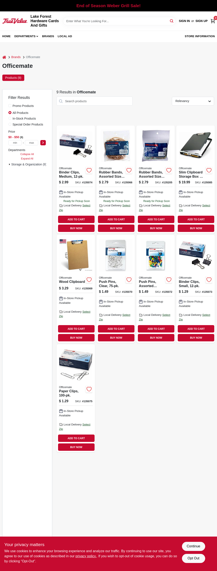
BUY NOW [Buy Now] (76, 228)
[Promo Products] (9, 105)
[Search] (172, 20)
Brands (48, 36)
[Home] (4, 57)
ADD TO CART (76, 219)
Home (6, 36)
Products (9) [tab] (13, 77)
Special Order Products (28, 124)
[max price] (31, 142)
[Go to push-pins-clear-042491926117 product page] (115, 289)
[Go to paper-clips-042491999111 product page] (76, 398)
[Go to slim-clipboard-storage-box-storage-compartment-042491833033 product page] (195, 179)
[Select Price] (43, 142)
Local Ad (65, 36)
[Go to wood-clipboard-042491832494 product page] (76, 289)
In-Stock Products (24, 118)
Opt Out (193, 558)
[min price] (15, 142)
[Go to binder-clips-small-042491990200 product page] (195, 289)
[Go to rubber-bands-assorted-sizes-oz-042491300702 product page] (115, 179)
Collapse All (27, 154)
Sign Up (201, 21)
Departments (24, 36)
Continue (193, 546)
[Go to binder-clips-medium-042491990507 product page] (76, 179)
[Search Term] (119, 21)
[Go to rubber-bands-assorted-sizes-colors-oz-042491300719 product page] (155, 179)
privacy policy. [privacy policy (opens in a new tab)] (86, 556)
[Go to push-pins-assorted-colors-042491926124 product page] (155, 289)
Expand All (27, 158)
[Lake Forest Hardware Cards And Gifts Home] (15, 20)
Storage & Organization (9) (29, 164)
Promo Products (23, 106)
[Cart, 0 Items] (213, 21)
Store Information (200, 36)
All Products (20, 113)
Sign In (184, 21)
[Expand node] (9, 164)
